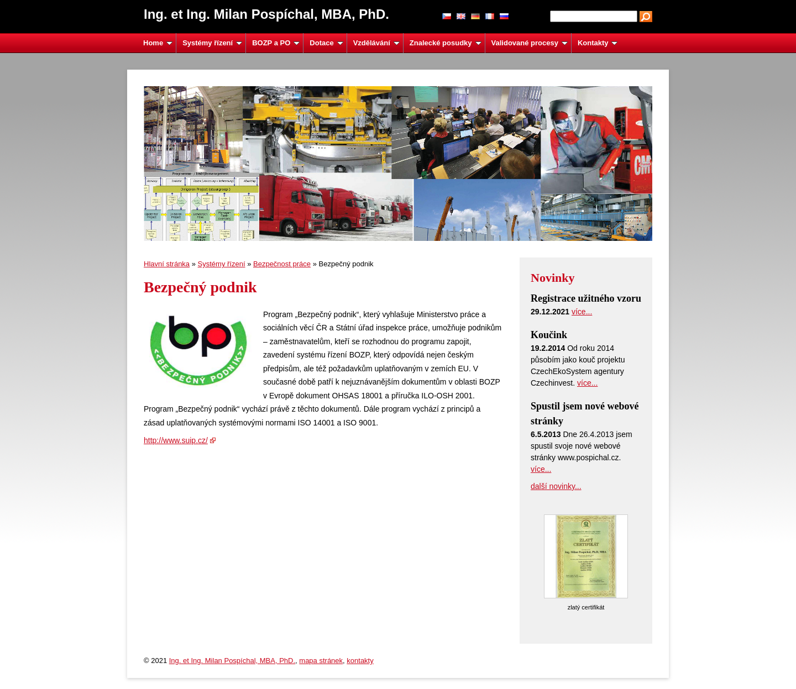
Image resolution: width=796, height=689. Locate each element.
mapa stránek (321, 660)
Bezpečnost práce (282, 264)
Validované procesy (529, 43)
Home (157, 43)
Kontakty (597, 43)
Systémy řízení (212, 43)
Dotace (326, 43)
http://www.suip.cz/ (176, 440)
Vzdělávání (376, 43)
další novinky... (556, 486)
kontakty (360, 660)
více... (582, 311)
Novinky (552, 278)
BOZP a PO (276, 43)
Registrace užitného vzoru (586, 298)
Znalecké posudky (445, 43)
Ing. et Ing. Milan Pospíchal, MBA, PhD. (232, 660)
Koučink (549, 334)
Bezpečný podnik (200, 287)
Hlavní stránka (167, 264)
